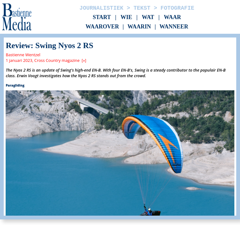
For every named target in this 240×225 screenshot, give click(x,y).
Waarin (139, 26)
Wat (148, 17)
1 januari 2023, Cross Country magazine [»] (46, 60)
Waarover (102, 26)
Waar (172, 17)
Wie (126, 17)
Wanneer (173, 26)
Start (102, 17)
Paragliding (15, 85)
